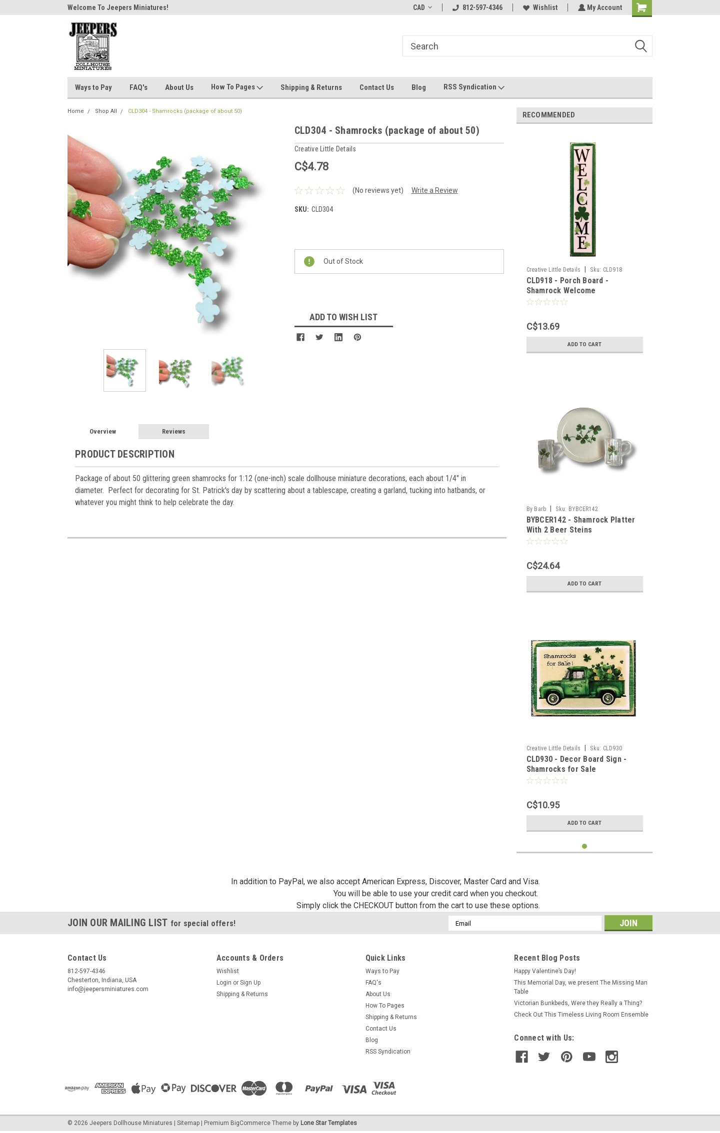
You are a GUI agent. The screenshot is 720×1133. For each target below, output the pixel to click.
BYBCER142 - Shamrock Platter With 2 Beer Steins (581, 525)
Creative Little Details (553, 269)
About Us (179, 87)
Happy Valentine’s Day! (545, 971)
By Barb (536, 509)
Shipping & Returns (311, 87)
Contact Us (377, 87)
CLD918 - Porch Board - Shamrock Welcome (567, 285)
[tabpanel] (585, 245)
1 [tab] (585, 846)
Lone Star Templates (328, 1123)
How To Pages (237, 87)
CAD (421, 7)
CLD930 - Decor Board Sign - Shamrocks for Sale (576, 764)
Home (76, 111)
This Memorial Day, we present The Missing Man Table (581, 987)
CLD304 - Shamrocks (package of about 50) (185, 111)
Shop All (106, 111)
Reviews (174, 431)
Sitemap (188, 1123)
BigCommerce (250, 1123)
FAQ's (139, 87)
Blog (419, 87)
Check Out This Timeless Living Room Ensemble (581, 1014)
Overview (103, 431)
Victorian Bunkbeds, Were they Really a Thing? (578, 1003)
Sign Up (250, 982)
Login (224, 982)
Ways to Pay (93, 87)
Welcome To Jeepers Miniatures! (118, 7)
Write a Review (435, 190)
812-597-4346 (477, 7)
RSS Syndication (474, 87)
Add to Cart (584, 344)
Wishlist (539, 7)
